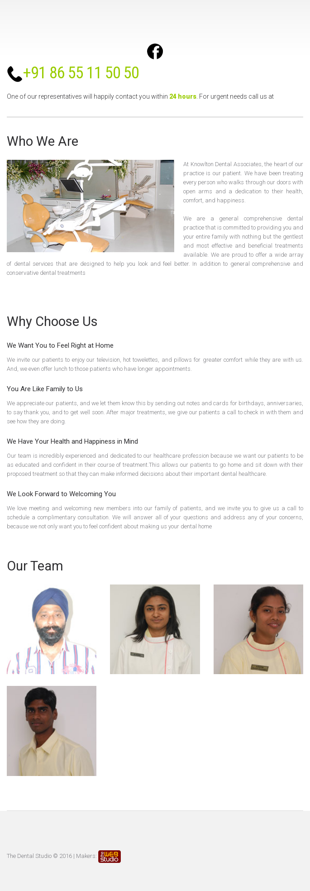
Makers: (98, 856)
